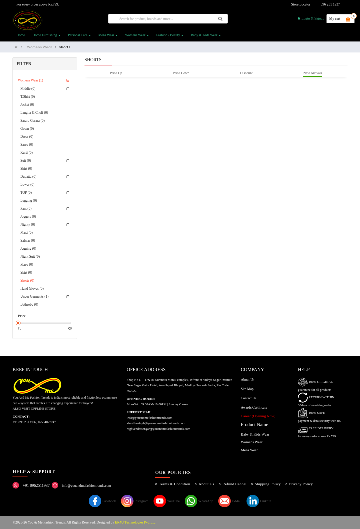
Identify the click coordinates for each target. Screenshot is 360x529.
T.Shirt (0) (27, 96)
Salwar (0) (27, 240)
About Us (247, 380)
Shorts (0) (27, 280)
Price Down (181, 73)
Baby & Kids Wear (206, 35)
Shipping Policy (268, 484)
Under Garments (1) (34, 296)
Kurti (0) (26, 152)
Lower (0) (27, 184)
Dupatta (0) (28, 176)
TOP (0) (26, 192)
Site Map (247, 389)
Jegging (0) (28, 248)
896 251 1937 (330, 4)
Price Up (116, 73)
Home (20, 35)
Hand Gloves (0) (32, 288)
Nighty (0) (27, 224)
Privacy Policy (301, 484)
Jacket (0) (27, 104)
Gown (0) (27, 128)
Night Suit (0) (30, 256)
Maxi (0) (26, 232)
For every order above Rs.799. (36, 4)
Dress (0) (26, 136)
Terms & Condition (174, 484)
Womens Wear (137, 35)
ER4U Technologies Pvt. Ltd (135, 522)
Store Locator (299, 4)
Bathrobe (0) (29, 304)
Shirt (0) (26, 168)
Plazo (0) (26, 264)
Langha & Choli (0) (34, 112)
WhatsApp (199, 501)
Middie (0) (27, 88)
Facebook (102, 501)
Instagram (134, 501)
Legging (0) (28, 200)
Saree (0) (26, 144)
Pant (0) (26, 208)
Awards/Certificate (254, 407)
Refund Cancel (234, 484)
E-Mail (230, 501)
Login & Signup (311, 18)
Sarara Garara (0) (32, 120)
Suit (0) (25, 160)
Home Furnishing (46, 35)
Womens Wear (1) (30, 80)
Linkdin (258, 501)
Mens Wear (108, 35)
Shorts (64, 47)
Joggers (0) (28, 216)
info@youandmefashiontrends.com (86, 486)
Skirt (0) (26, 272)
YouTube (167, 501)
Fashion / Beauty (169, 35)
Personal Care (79, 35)
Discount (246, 73)
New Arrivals (312, 73)
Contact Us (248, 398)
